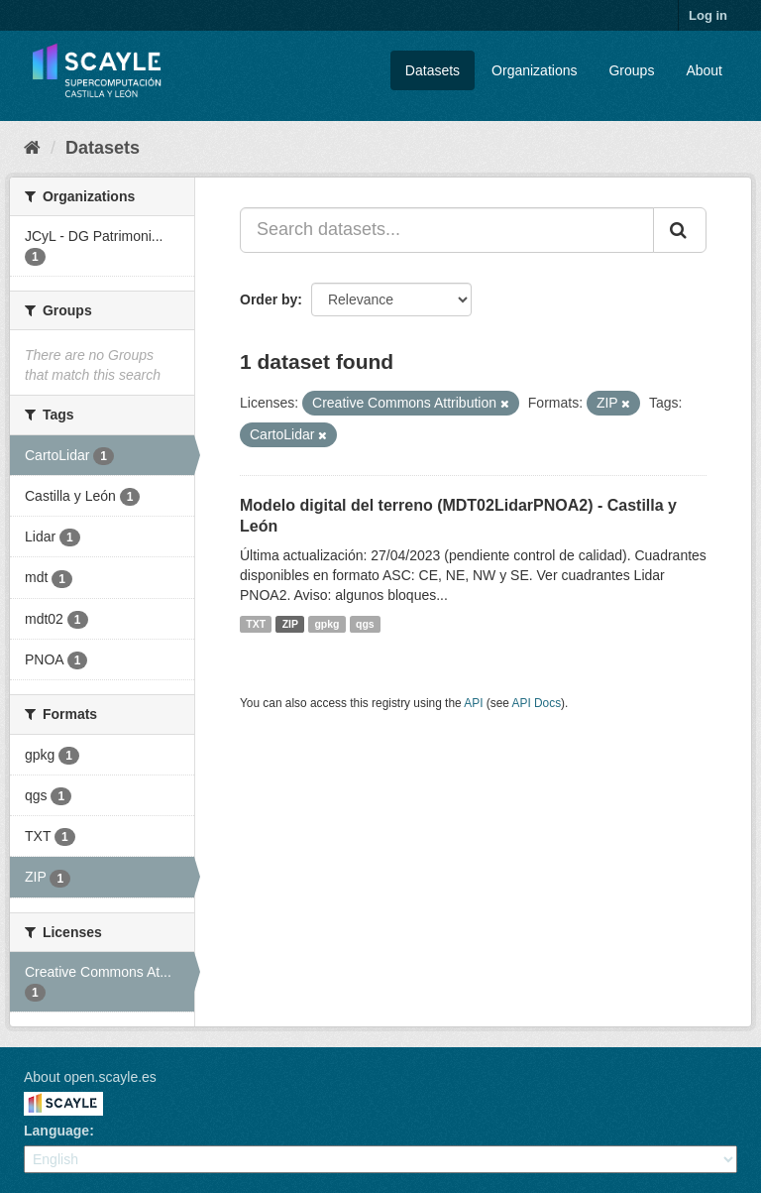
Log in (708, 15)
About (704, 70)
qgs (365, 624)
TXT (256, 624)
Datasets (432, 70)
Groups (631, 70)
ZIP (290, 624)
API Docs (537, 703)
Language (56, 1130)
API (473, 703)
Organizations (534, 70)
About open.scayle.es (90, 1077)
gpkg (326, 624)
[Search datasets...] (447, 230)
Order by (268, 299)
